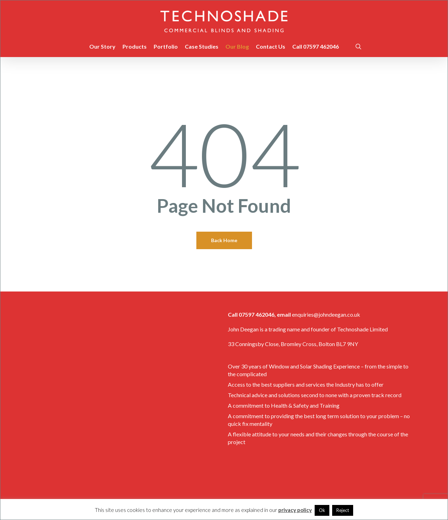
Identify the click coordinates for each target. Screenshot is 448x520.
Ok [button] (322, 510)
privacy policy (295, 510)
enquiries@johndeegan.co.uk (326, 314)
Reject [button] (342, 510)
